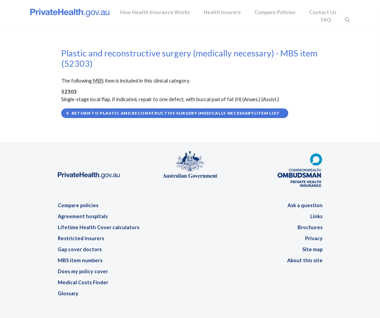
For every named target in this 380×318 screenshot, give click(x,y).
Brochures (310, 227)
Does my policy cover (83, 271)
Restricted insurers (81, 238)
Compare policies (78, 205)
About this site (305, 260)
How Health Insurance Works (155, 12)
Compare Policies (274, 12)
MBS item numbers (80, 260)
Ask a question (305, 205)
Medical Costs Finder (83, 282)
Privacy (314, 238)
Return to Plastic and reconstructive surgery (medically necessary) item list (176, 113)
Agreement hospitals (83, 216)
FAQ (326, 20)
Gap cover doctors (80, 249)
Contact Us (322, 12)
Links (316, 216)
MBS (98, 81)
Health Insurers (222, 12)
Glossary (68, 293)
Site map (312, 249)
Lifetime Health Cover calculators (98, 227)
